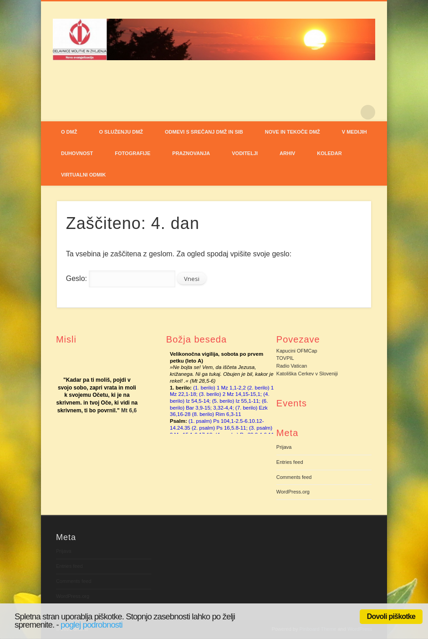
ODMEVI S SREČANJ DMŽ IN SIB (204, 132)
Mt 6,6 (129, 410)
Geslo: (120, 278)
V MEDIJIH (354, 132)
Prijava (284, 447)
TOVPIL (285, 358)
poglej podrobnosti (91, 624)
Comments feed (294, 477)
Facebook (330, 112)
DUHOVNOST (77, 153)
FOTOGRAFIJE (132, 153)
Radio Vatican (291, 366)
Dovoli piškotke (391, 616)
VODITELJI (245, 153)
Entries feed (289, 462)
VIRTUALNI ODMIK (83, 174)
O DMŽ (69, 132)
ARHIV (287, 153)
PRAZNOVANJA (191, 153)
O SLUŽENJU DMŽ (121, 132)
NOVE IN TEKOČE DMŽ (292, 132)
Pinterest (349, 112)
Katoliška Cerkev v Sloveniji (307, 373)
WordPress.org (293, 491)
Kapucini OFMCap (296, 350)
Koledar (329, 153)
